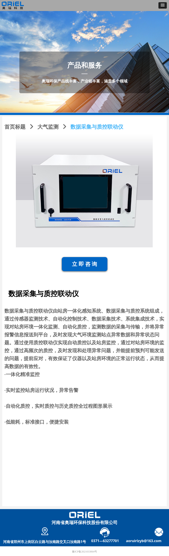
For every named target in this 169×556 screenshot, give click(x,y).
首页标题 (15, 127)
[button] (162, 5)
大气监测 (48, 127)
